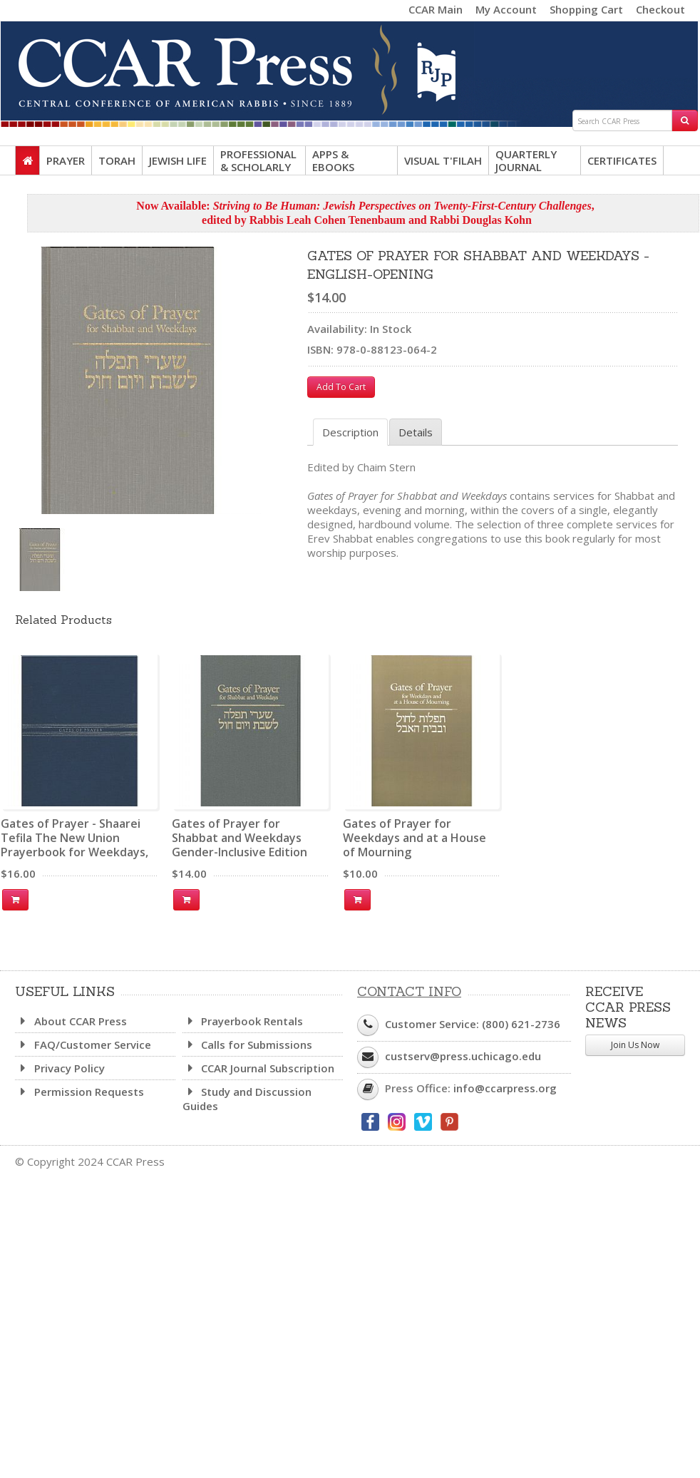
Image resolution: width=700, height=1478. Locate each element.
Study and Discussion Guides (247, 1098)
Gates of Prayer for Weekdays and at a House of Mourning (414, 838)
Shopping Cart (586, 9)
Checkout (660, 9)
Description (350, 432)
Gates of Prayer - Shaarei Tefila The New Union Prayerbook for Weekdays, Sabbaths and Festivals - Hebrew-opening (74, 852)
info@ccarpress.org (505, 1088)
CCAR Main (435, 9)
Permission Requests (79, 1091)
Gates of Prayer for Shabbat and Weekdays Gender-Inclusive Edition (239, 838)
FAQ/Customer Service (83, 1044)
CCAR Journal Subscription (258, 1068)
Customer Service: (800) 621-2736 (472, 1024)
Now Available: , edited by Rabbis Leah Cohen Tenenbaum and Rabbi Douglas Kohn (365, 213)
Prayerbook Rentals (243, 1021)
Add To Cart (341, 387)
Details (415, 432)
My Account (506, 9)
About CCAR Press (71, 1021)
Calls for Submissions (247, 1044)
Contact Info (409, 991)
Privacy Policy (60, 1068)
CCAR (350, 65)
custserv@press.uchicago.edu (463, 1056)
